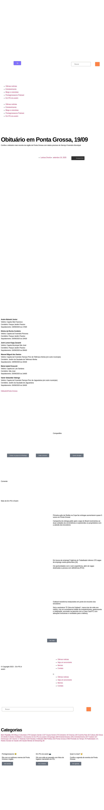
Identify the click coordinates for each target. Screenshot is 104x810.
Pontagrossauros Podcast (15, 99)
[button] (65, 697)
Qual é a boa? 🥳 (76, 780)
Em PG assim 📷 (43, 780)
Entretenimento (11, 93)
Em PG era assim (12, 102)
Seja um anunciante (65, 685)
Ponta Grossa (12, 401)
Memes (60, 688)
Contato (60, 691)
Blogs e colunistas (12, 96)
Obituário (4, 401)
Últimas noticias (63, 682)
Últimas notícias (11, 90)
